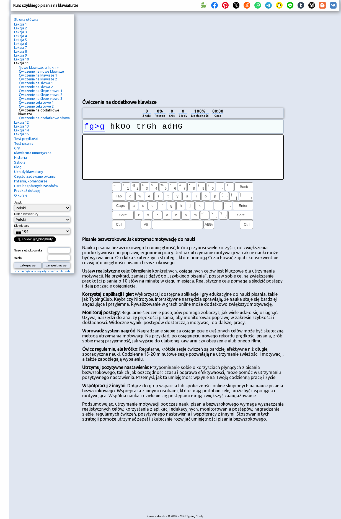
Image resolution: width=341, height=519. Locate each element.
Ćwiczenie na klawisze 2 (38, 79)
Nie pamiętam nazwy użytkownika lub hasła (42, 271)
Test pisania (23, 143)
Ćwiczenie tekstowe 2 (36, 106)
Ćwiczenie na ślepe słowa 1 (40, 91)
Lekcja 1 (20, 24)
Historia (20, 157)
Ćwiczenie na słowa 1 (36, 83)
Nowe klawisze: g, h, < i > (38, 67)
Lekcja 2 (20, 28)
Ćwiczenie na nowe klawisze (41, 71)
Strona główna (26, 19)
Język (18, 202)
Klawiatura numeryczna (32, 153)
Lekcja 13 (21, 126)
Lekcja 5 (20, 40)
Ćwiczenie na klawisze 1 (38, 75)
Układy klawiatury (28, 172)
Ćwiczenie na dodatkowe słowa (44, 118)
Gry (17, 148)
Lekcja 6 (20, 43)
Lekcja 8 (20, 51)
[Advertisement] (182, 54)
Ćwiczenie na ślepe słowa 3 (40, 98)
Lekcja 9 (20, 55)
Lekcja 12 (21, 122)
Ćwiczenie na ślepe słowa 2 (40, 94)
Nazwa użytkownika (28, 250)
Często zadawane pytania (35, 176)
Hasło (18, 258)
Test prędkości (26, 139)
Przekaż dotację (27, 190)
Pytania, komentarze (30, 181)
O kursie (20, 195)
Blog (18, 167)
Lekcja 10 (21, 59)
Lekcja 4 (20, 36)
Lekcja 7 (20, 47)
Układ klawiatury (26, 214)
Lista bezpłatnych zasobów (36, 186)
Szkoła (19, 162)
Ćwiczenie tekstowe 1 (36, 102)
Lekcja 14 (21, 130)
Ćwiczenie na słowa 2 (36, 87)
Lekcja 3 (20, 32)
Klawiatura (22, 225)
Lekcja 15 (21, 134)
